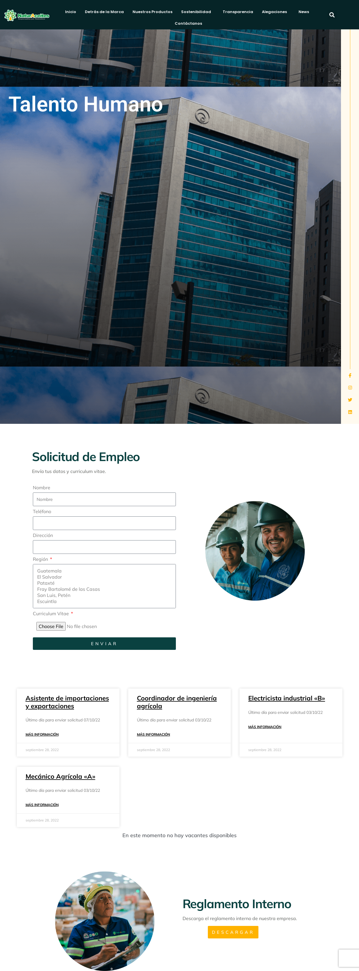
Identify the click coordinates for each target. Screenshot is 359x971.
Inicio (70, 12)
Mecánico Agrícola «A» (60, 776)
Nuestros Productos (152, 12)
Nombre (41, 487)
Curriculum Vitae (51, 613)
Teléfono (42, 511)
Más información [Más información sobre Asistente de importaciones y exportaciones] (42, 734)
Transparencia (238, 12)
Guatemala (103, 571)
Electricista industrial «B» (286, 698)
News (304, 12)
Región (41, 559)
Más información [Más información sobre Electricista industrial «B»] (264, 727)
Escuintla (103, 601)
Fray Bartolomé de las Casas (103, 589)
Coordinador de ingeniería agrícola (177, 702)
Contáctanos (190, 23)
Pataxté (103, 583)
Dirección (43, 535)
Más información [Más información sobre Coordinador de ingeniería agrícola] (153, 734)
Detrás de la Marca (104, 12)
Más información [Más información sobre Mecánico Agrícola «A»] (42, 805)
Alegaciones (276, 12)
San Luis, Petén (103, 595)
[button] (332, 14)
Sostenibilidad (197, 12)
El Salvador (103, 577)
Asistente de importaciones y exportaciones (67, 702)
